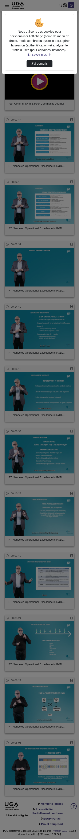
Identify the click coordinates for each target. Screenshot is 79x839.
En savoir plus (39, 54)
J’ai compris (39, 63)
